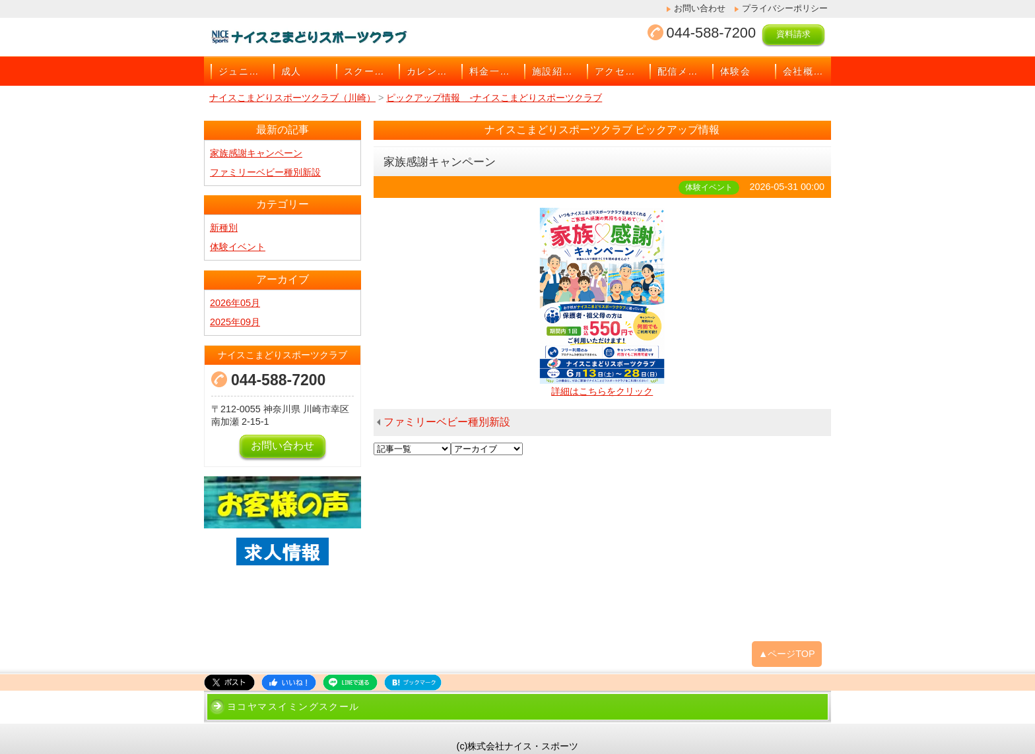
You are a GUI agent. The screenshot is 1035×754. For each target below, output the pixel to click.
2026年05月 (235, 303)
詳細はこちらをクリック (602, 391)
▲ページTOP (786, 653)
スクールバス (368, 71)
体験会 (735, 71)
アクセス (615, 71)
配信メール (681, 71)
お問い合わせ (699, 8)
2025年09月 (235, 322)
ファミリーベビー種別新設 (447, 421)
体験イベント (237, 246)
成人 (291, 71)
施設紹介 (552, 71)
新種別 (224, 227)
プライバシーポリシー (785, 8)
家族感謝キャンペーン (256, 153)
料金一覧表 (493, 71)
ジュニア (238, 71)
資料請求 (793, 34)
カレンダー (431, 71)
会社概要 (803, 71)
